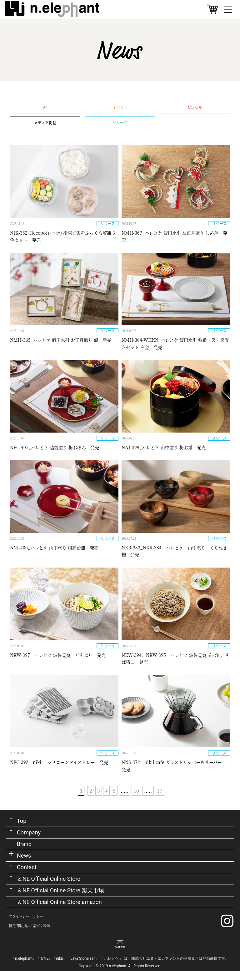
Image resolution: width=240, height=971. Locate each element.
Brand (24, 844)
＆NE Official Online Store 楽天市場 (60, 890)
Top (21, 821)
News (24, 855)
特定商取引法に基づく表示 (29, 925)
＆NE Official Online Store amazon (59, 902)
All (45, 107)
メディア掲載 (45, 123)
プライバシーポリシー (26, 916)
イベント (120, 107)
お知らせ (194, 107)
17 (159, 790)
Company (29, 832)
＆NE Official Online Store (48, 878)
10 (136, 790)
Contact (27, 867)
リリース (119, 123)
